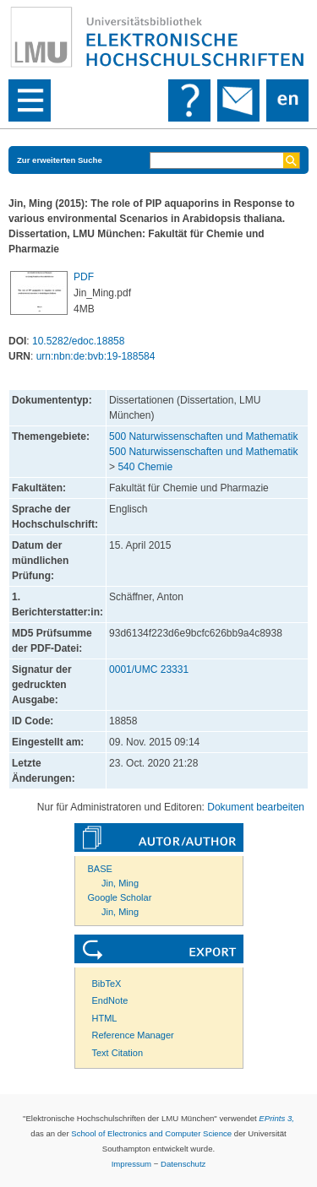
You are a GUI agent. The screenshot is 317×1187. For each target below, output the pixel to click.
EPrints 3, (276, 1118)
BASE (100, 869)
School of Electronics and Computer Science (151, 1133)
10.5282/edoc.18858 (78, 341)
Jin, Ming (120, 883)
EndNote (110, 1000)
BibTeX (107, 983)
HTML (105, 1018)
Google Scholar (120, 897)
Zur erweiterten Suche (59, 160)
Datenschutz (183, 1163)
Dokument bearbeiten (255, 807)
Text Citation (118, 1053)
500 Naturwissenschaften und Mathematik (203, 436)
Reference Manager (133, 1035)
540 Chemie (145, 467)
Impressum (131, 1163)
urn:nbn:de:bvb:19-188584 (96, 356)
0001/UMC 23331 (149, 669)
